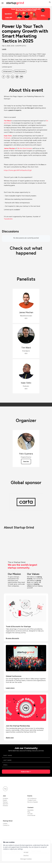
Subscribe (25, 772)
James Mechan (9, 148)
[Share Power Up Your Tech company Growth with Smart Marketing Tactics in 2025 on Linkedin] (12, 76)
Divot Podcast (31, 815)
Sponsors (5, 803)
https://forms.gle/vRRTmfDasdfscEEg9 (17, 170)
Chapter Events (32, 800)
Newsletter (31, 810)
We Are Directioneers (24, 148)
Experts (5, 800)
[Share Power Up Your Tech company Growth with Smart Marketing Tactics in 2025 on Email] (17, 76)
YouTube (30, 813)
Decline (25, 855)
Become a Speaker (33, 802)
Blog (29, 812)
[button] (50, 2)
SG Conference (32, 798)
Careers (5, 823)
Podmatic (7, 138)
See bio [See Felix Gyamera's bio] (26, 461)
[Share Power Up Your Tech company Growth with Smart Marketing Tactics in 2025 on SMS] (21, 76)
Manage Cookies (26, 859)
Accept (26, 852)
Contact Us (6, 825)
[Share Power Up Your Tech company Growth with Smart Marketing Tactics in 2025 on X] (8, 76)
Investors (5, 798)
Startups (5, 802)
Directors (5, 805)
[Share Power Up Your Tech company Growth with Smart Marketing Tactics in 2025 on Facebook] (3, 76)
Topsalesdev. (8, 219)
